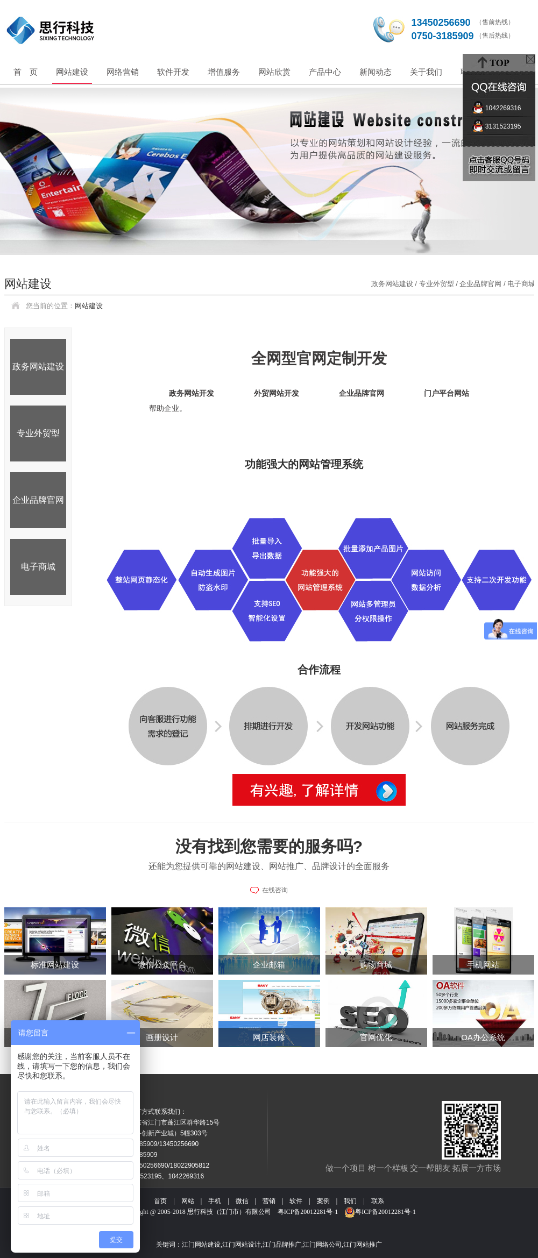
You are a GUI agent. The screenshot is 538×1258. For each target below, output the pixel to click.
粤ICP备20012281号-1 (308, 1212)
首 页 (25, 71)
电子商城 (38, 566)
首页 (160, 1201)
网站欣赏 (274, 71)
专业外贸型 (38, 433)
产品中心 (325, 71)
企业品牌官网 (38, 499)
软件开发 (173, 71)
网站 (187, 1201)
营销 (269, 1201)
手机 (214, 1201)
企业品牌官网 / (483, 284)
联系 (377, 1201)
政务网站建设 (38, 366)
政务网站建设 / (395, 284)
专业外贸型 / (439, 284)
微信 (242, 1201)
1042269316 (499, 108)
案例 (323, 1201)
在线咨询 (275, 890)
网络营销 (123, 71)
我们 (350, 1201)
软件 (295, 1201)
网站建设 (72, 71)
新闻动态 (375, 71)
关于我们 (426, 71)
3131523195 (499, 126)
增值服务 (224, 71)
